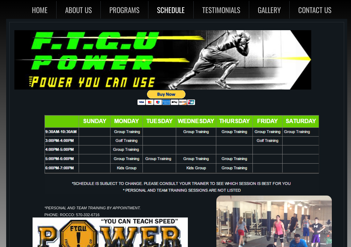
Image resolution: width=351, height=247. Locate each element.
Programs (124, 9)
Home (40, 9)
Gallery (269, 9)
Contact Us (314, 9)
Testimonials (221, 9)
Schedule (171, 9)
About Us (78, 9)
